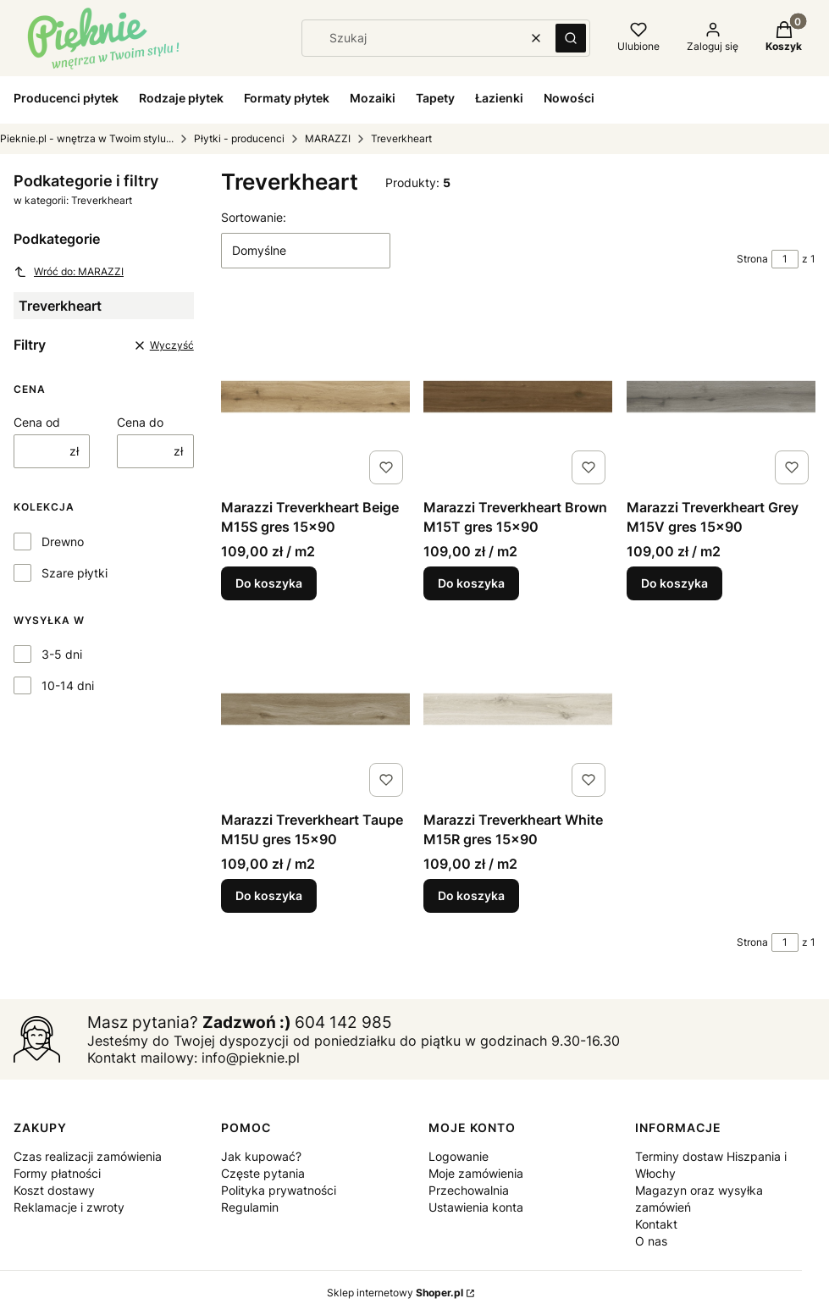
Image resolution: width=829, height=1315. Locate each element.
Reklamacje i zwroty (69, 1207)
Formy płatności (57, 1173)
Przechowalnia (468, 1190)
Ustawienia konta (475, 1207)
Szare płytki (74, 573)
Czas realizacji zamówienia (88, 1156)
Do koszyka (268, 584)
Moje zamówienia (475, 1173)
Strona (752, 258)
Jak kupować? (261, 1156)
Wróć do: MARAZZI (69, 272)
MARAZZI (328, 138)
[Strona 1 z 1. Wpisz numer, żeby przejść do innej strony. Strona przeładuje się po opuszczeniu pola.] (785, 259)
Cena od (37, 422)
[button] (570, 38)
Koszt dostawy (54, 1190)
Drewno (62, 541)
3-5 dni (61, 654)
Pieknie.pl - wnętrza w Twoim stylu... (87, 138)
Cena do (140, 422)
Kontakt (656, 1224)
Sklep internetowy (395, 1292)
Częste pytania (263, 1173)
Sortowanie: (253, 217)
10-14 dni (67, 685)
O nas (651, 1241)
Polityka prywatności (278, 1190)
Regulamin (250, 1207)
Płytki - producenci (239, 138)
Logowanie (458, 1156)
